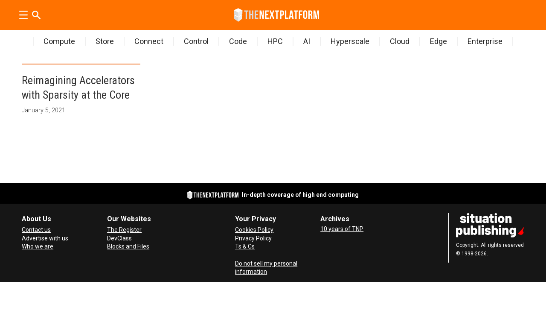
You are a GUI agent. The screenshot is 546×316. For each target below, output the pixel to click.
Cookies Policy (254, 229)
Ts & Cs (245, 246)
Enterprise (485, 41)
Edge (438, 41)
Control (196, 41)
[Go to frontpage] (276, 15)
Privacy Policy (253, 238)
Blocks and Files (128, 246)
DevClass (119, 238)
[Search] (36, 15)
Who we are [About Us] (37, 246)
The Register (124, 229)
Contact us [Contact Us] (36, 229)
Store (105, 41)
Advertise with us (45, 238)
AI (306, 41)
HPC (275, 41)
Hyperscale (350, 41)
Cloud (400, 41)
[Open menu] (23, 15)
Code (238, 41)
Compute (59, 41)
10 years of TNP (341, 228)
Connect (148, 41)
